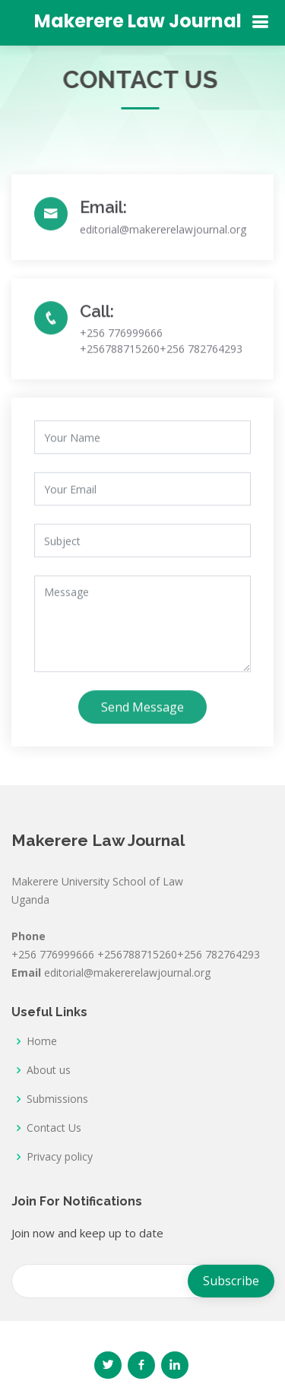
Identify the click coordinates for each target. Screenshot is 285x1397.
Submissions (57, 1099)
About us (49, 1070)
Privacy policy (60, 1156)
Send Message (142, 714)
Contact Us (54, 1128)
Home (42, 1041)
